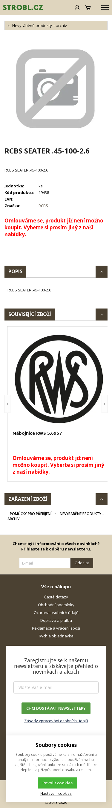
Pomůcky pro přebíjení (30, 513)
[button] (7, 403)
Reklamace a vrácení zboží (56, 628)
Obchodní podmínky (56, 604)
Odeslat (82, 562)
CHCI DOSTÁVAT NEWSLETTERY (56, 708)
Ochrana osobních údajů (56, 612)
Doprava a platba (56, 620)
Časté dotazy (56, 597)
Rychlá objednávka (56, 636)
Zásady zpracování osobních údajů (56, 720)
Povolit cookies (57, 783)
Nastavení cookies (56, 793)
